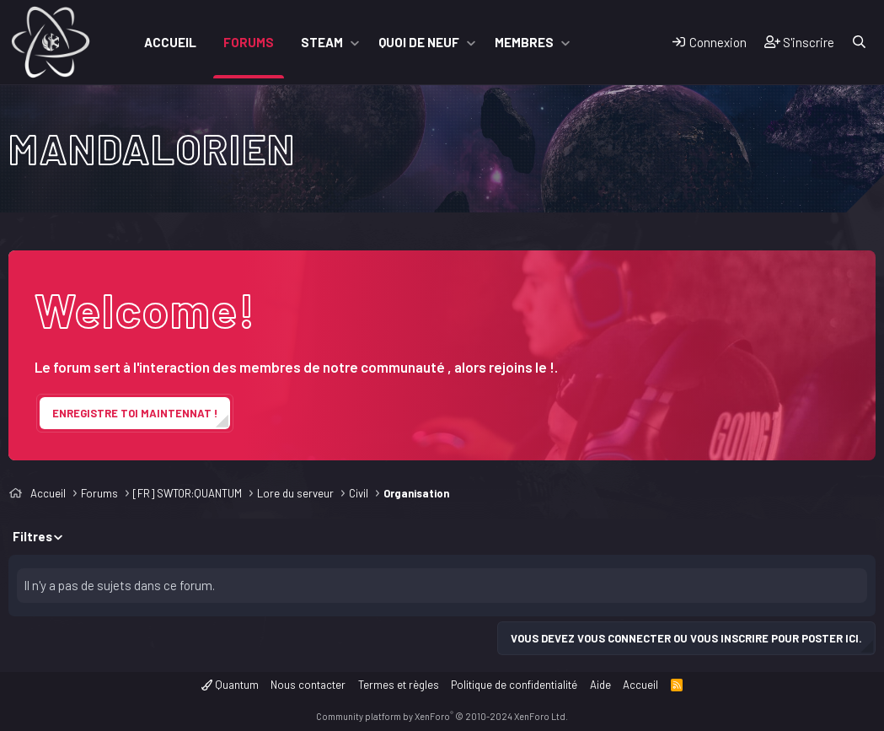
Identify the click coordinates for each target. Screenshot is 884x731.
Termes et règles (398, 684)
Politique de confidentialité (514, 684)
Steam (322, 42)
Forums (248, 42)
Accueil (170, 42)
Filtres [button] (32, 536)
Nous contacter (308, 684)
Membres (524, 42)
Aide (600, 684)
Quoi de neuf (418, 42)
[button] (355, 42)
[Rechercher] (859, 42)
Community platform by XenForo (442, 716)
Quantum (230, 684)
